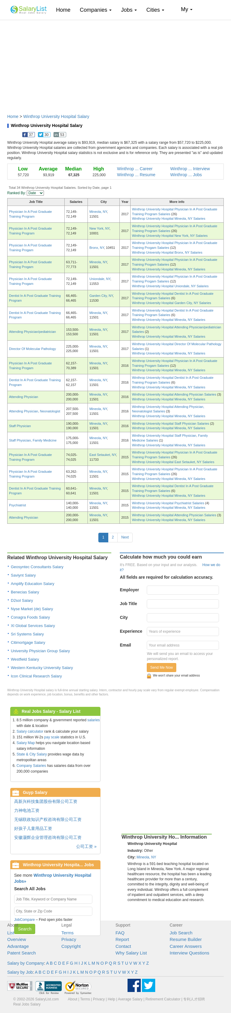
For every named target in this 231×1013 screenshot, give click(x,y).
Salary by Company (25, 963)
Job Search (181, 932)
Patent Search (21, 952)
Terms (67, 932)
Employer (129, 589)
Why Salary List (131, 952)
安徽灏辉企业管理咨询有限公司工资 (48, 837)
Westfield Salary (25, 659)
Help (111, 999)
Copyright (71, 946)
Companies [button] (96, 10)
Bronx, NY (96, 247)
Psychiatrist (17, 505)
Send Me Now (161, 667)
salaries (93, 720)
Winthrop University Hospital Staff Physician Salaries (171, 423)
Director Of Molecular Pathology (32, 349)
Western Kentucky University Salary (42, 667)
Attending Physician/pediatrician (32, 331)
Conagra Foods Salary (30, 617)
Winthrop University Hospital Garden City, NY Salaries (171, 303)
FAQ (120, 932)
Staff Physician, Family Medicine (33, 440)
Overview (16, 939)
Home (65, 10)
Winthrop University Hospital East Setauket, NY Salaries (173, 462)
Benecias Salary (25, 592)
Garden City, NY (101, 295)
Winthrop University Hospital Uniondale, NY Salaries (170, 286)
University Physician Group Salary (40, 651)
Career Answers (186, 946)
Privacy (68, 939)
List (10, 932)
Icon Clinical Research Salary (36, 676)
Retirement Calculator (163, 999)
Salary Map (26, 743)
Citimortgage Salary (28, 642)
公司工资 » (86, 846)
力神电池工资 (26, 810)
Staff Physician (20, 426)
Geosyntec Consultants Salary (37, 567)
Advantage (18, 946)
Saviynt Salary (23, 575)
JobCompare (24, 920)
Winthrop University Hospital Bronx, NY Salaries (167, 252)
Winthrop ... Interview (190, 168)
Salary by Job (20, 972)
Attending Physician (23, 397)
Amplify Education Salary (32, 583)
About (72, 999)
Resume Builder (186, 939)
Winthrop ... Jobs (186, 174)
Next (125, 537)
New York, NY (99, 228)
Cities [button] (155, 10)
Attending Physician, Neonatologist (34, 411)
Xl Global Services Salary (33, 625)
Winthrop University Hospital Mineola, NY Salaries (168, 218)
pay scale (52, 737)
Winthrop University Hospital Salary (56, 116)
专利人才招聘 (194, 999)
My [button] (186, 9)
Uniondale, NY (99, 279)
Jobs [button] (129, 10)
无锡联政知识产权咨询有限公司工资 (48, 819)
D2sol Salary (22, 600)
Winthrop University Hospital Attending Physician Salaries (174, 394)
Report (122, 939)
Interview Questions (189, 952)
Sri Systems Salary (27, 634)
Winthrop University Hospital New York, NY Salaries (170, 235)
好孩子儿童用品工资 (33, 828)
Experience (131, 631)
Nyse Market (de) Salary (32, 609)
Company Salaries (31, 766)
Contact (123, 946)
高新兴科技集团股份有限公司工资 (45, 801)
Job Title (128, 603)
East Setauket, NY (102, 455)
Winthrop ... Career (134, 168)
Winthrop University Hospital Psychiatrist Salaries (168, 503)
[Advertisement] (115, 64)
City (124, 617)
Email (125, 645)
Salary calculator (30, 731)
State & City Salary (32, 754)
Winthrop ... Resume (136, 174)
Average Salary (130, 999)
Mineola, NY (98, 211)
